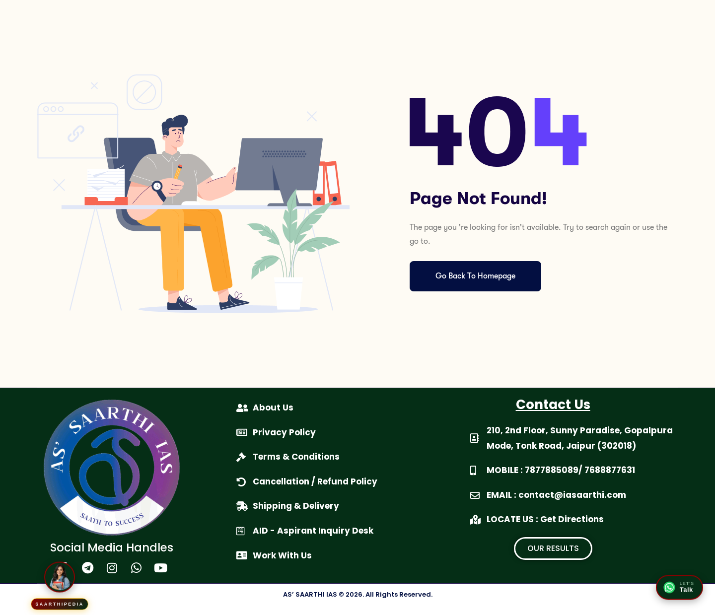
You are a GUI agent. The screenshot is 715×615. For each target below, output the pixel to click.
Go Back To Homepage (475, 276)
